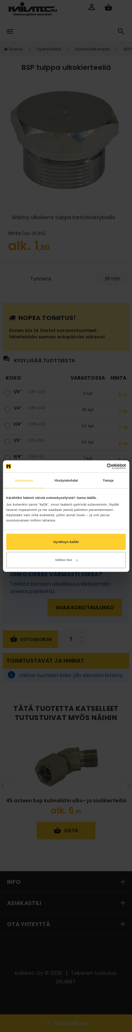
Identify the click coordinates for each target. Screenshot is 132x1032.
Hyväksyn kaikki (65, 542)
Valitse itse (66, 560)
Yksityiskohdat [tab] (66, 480)
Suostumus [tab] (24, 480)
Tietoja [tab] (108, 480)
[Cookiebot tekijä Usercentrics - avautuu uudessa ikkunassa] (95, 466)
